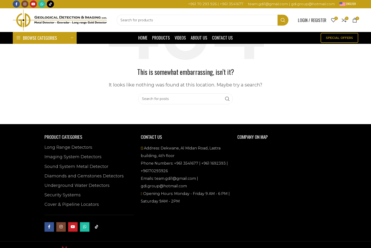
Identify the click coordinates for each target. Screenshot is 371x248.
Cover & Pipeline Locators (71, 204)
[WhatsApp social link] (41, 4)
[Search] (202, 20)
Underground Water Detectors (77, 185)
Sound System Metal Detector (76, 166)
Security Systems (62, 195)
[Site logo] (60, 20)
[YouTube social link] (33, 4)
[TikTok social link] (50, 4)
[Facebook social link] (16, 4)
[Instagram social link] (24, 4)
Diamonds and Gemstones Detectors (84, 176)
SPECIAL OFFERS (339, 38)
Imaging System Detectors (73, 156)
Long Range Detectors (68, 147)
